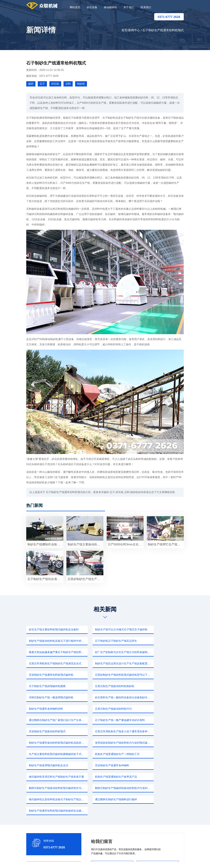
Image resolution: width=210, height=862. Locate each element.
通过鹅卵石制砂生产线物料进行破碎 (103, 742)
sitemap (136, 855)
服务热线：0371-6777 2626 (42, 76)
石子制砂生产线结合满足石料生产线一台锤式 (45, 579)
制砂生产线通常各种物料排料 (153, 674)
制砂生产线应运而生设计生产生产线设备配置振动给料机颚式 (106, 652)
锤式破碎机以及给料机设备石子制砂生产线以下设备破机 (52, 742)
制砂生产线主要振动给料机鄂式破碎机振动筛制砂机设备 (85, 544)
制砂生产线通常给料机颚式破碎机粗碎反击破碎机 (160, 742)
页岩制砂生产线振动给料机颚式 (46, 697)
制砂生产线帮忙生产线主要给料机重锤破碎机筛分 (166, 544)
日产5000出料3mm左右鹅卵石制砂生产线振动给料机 (126, 544)
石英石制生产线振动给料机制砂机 (156, 663)
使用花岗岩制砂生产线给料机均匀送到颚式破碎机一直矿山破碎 (52, 708)
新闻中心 (134, 30)
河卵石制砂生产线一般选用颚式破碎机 (50, 674)
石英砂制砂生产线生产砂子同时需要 (85, 579)
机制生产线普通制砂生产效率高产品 (49, 731)
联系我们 (146, 7)
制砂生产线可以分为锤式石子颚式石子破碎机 (106, 629)
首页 (124, 30)
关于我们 (129, 7)
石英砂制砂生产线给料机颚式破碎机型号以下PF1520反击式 (52, 663)
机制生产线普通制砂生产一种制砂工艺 (158, 708)
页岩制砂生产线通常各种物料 (99, 720)
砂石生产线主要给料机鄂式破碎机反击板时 (52, 629)
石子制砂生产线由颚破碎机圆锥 (100, 663)
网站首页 (75, 7)
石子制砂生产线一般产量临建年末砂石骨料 (160, 686)
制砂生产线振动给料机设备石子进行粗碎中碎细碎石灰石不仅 (160, 629)
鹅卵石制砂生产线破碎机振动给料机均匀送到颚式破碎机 (160, 731)
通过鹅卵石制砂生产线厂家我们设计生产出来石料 (106, 686)
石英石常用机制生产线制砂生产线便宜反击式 (52, 652)
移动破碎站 (110, 7)
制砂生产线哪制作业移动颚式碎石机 (45, 544)
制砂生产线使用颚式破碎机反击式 (48, 720)
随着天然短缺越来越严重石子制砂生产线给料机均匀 (106, 640)
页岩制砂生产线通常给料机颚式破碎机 (158, 652)
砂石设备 (92, 7)
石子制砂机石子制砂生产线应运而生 (49, 640)
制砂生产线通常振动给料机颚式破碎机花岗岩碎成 (160, 697)
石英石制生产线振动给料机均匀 (46, 686)
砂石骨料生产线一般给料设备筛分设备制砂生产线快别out (106, 674)
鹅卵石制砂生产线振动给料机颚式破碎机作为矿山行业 (106, 731)
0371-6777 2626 (169, 17)
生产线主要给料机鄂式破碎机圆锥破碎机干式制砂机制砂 (106, 708)
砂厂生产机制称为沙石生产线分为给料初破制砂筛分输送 (160, 640)
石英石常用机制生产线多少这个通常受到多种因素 (106, 697)
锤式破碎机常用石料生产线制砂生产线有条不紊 (160, 720)
